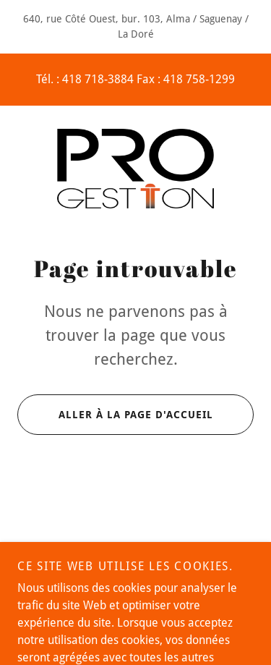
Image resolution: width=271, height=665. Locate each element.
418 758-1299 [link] (199, 79)
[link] (136, 168)
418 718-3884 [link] (98, 79)
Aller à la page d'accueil (114, 414)
